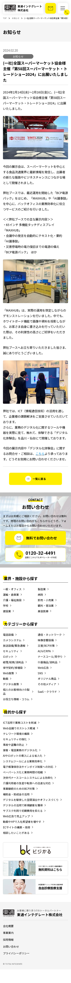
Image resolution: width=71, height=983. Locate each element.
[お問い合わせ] (50, 8)
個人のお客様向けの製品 (16, 691)
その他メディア (47, 684)
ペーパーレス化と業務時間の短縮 (23, 772)
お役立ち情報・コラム (16, 699)
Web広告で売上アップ (16, 816)
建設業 (7, 611)
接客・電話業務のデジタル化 (20, 750)
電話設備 (8, 635)
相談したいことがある (16, 833)
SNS (40, 673)
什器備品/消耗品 (47, 662)
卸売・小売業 (46, 600)
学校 (5, 605)
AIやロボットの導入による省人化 (22, 756)
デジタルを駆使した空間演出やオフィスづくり (31, 800)
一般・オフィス (12, 589)
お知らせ (18, 56)
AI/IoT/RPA (44, 651)
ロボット (8, 656)
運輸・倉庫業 (11, 594)
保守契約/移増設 (13, 668)
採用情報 (8, 940)
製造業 (42, 589)
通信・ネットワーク (50, 635)
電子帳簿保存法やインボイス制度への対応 (28, 767)
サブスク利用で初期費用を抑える (23, 811)
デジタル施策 (11, 684)
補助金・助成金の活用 (16, 794)
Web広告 (43, 668)
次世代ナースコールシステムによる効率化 (28, 778)
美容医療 (43, 611)
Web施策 (8, 673)
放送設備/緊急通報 (14, 646)
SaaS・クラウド (47, 692)
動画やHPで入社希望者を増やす (22, 822)
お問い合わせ (11, 946)
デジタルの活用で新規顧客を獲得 (23, 805)
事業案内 (8, 933)
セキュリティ (11, 651)
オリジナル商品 (47, 679)
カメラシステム (12, 640)
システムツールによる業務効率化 (22, 761)
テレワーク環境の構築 (16, 734)
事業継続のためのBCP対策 (19, 789)
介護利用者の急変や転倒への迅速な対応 (27, 783)
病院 (40, 594)
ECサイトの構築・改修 (16, 827)
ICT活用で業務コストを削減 (19, 722)
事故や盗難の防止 (13, 745)
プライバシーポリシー (16, 953)
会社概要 (8, 926)
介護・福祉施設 (12, 600)
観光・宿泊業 (46, 605)
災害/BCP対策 (46, 646)
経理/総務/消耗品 (13, 662)
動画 (5, 679)
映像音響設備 (46, 640)
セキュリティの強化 (15, 739)
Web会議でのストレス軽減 (19, 728)
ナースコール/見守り (50, 656)
